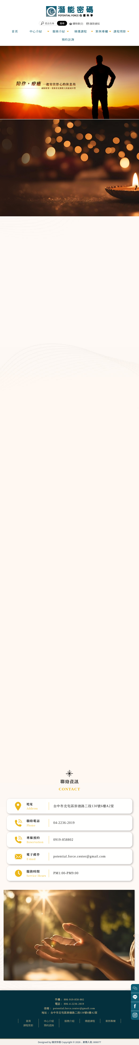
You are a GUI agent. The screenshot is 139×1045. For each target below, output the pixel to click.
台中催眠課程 (90, 1032)
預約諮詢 (49, 1025)
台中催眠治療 (75, 1032)
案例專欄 (110, 1021)
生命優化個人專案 (117, 280)
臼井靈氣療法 (64, 468)
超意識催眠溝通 (116, 259)
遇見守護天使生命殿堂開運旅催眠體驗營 (70, 479)
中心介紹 (49, 1021)
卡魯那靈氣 (63, 472)
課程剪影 (28, 1025)
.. (81, 1042)
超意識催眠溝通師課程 (66, 470)
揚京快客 (56, 1042)
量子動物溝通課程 (65, 483)
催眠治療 (52, 1032)
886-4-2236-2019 (74, 1004)
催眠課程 (63, 1032)
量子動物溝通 (114, 294)
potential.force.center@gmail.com (74, 1008)
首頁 (28, 1021)
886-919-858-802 (74, 999)
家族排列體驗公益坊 (65, 481)
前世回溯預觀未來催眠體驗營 (67, 476)
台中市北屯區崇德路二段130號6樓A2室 (74, 1012)
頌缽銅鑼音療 (114, 273)
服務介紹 (69, 1021)
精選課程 (90, 1021)
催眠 (45, 1032)
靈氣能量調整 (114, 266)
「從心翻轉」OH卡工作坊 (67, 474)
